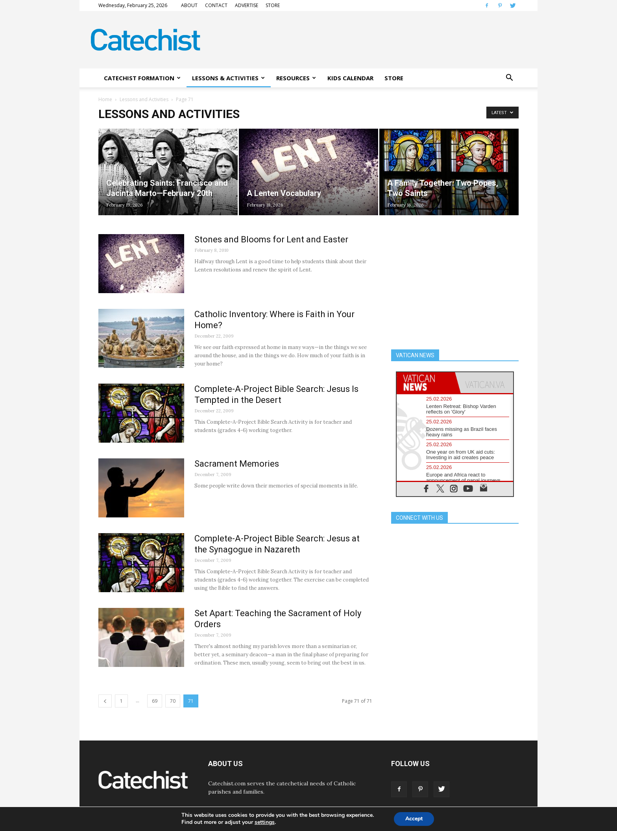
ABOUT (189, 5)
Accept (414, 818)
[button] (509, 77)
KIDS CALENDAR (350, 78)
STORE (273, 5)
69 (154, 701)
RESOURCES (296, 78)
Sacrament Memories (236, 464)
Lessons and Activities (144, 99)
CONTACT (216, 5)
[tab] (426, 382)
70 (172, 701)
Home (105, 99)
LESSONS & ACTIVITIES (228, 78)
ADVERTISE (246, 5)
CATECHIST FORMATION (142, 78)
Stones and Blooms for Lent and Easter (271, 239)
